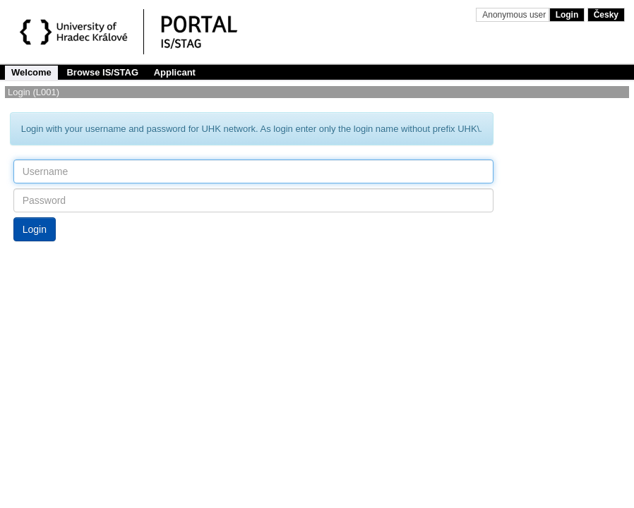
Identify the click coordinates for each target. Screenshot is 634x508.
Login (567, 15)
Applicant (175, 72)
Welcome (31, 72)
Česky (606, 15)
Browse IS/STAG (102, 72)
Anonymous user (515, 15)
